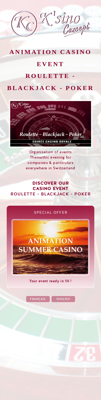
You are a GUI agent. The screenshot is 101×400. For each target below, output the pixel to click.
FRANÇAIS (38, 299)
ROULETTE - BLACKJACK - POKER (51, 188)
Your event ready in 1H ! (50, 279)
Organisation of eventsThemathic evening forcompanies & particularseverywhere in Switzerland (50, 157)
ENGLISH (63, 299)
